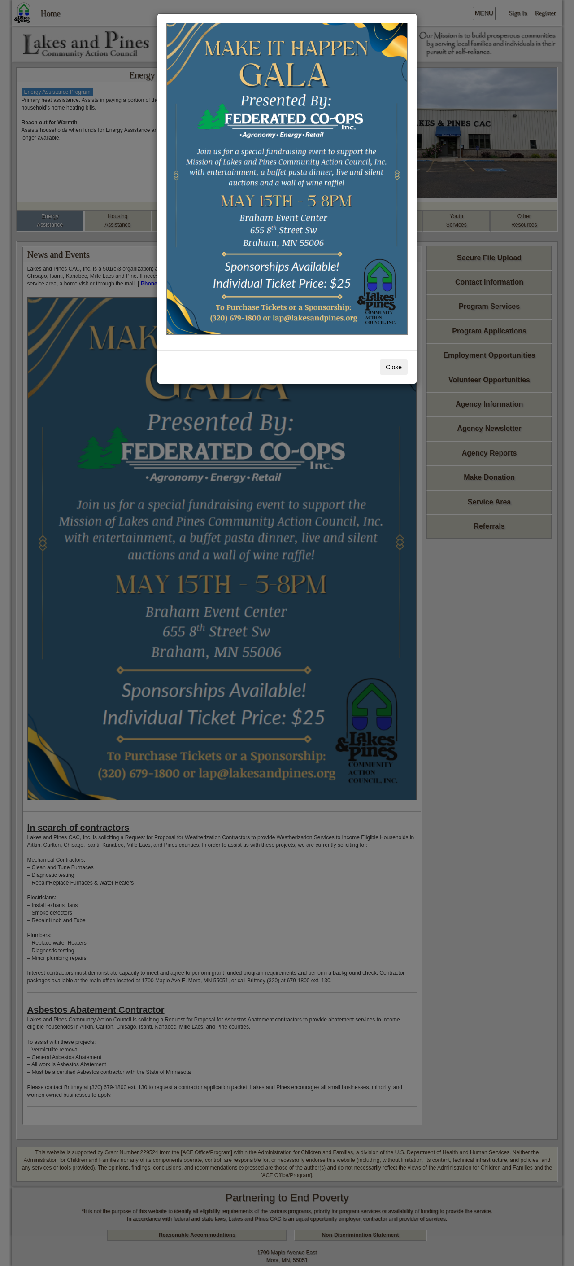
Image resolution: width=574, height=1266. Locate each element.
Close (394, 367)
